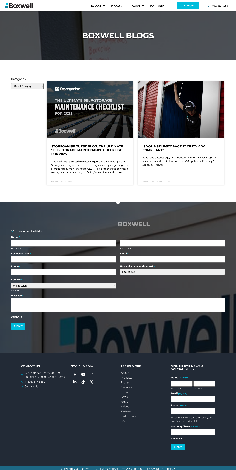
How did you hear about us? (137, 265)
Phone (15, 265)
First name (16, 247)
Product (97, 5)
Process (118, 5)
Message (17, 294)
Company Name (185, 424)
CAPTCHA (16, 315)
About (138, 5)
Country (15, 288)
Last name (125, 247)
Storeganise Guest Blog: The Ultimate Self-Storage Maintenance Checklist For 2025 (87, 150)
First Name (176, 386)
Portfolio (159, 5)
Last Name (198, 386)
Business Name (21, 253)
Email (124, 253)
